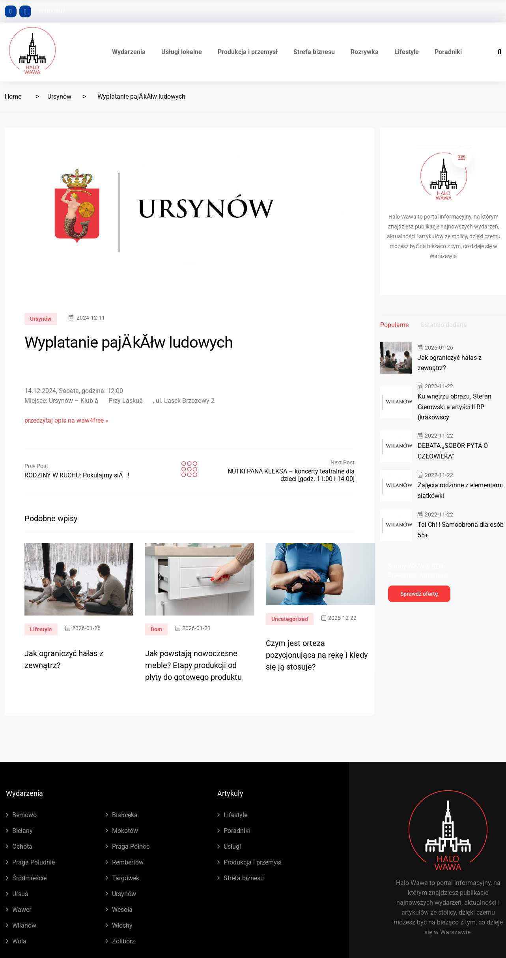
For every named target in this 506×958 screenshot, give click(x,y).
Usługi (232, 846)
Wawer (21, 909)
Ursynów (59, 96)
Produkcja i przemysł (248, 52)
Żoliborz (123, 941)
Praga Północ (130, 846)
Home (13, 96)
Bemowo (24, 815)
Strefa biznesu (314, 52)
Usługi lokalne (181, 52)
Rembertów (128, 862)
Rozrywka (365, 52)
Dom (156, 629)
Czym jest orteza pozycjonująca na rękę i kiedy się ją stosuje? (317, 655)
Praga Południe (33, 862)
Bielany (22, 831)
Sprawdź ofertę (419, 592)
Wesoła (122, 909)
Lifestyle (406, 52)
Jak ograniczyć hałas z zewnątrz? (461, 362)
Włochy (122, 925)
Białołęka (125, 815)
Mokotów (125, 831)
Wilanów (24, 925)
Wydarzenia (129, 52)
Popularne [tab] (394, 325)
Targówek (125, 878)
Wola (19, 941)
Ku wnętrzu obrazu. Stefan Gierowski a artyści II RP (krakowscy (452, 406)
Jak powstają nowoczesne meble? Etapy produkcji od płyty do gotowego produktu (193, 665)
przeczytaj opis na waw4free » (66, 420)
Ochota (22, 846)
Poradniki (448, 52)
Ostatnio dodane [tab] (443, 325)
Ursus (20, 894)
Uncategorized (289, 619)
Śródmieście (29, 878)
